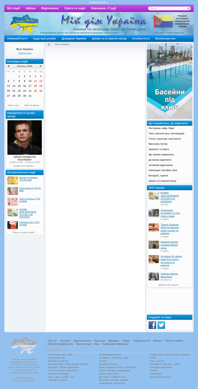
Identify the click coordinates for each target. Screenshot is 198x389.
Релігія (153, 370)
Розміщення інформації (115, 344)
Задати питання (82, 340)
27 (8, 95)
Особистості (141, 38)
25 (35, 90)
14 (13, 85)
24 (30, 90)
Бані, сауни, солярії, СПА (61, 377)
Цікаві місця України (160, 377)
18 (35, 85)
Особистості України (23, 166)
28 (13, 95)
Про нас (52, 340)
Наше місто (156, 373)
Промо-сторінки (174, 340)
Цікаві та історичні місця (109, 38)
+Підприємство (141, 340)
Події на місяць (31, 105)
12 (40, 81)
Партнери (99, 340)
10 (30, 81)
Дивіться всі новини (168, 285)
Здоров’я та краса (57, 380)
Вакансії (157, 340)
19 (40, 85)
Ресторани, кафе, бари (60, 354)
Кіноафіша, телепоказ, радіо (114, 358)
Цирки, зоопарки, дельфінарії (114, 370)
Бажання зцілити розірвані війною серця (169, 245)
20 (8, 90)
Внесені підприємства (60, 344)
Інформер (113, 340)
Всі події (13, 8)
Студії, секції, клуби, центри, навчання (170, 354)
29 (19, 95)
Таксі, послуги (157, 361)
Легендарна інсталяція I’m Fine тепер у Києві (170, 213)
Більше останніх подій (23, 232)
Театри (102, 361)
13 (8, 85)
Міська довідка (62, 44)
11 (35, 81)
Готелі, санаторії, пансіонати (63, 370)
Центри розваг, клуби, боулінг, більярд (68, 364)
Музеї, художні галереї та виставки (117, 367)
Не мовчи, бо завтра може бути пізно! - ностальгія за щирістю (171, 261)
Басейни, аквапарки (58, 373)
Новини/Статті (17, 38)
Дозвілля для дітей (109, 373)
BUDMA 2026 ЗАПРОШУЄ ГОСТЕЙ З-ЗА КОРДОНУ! (170, 197)
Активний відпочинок (110, 354)
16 (24, 85)
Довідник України (74, 38)
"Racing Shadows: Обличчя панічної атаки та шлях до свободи (170, 229)
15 (19, 85)
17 (30, 85)
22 (19, 90)
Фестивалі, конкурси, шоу (112, 377)
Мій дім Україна (24, 24)
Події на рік (13, 105)
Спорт (153, 358)
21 (13, 90)
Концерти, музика (108, 364)
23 (24, 90)
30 (24, 95)
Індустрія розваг (44, 38)
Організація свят (57, 358)
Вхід (96, 344)
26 (40, 90)
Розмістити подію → (99, 2)
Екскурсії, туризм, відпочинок (63, 367)
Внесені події (83, 344)
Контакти (65, 340)
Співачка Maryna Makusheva (169, 275)
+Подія (126, 340)
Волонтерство (165, 38)
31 (30, 95)
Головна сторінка (48, 44)
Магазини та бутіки (58, 361)
